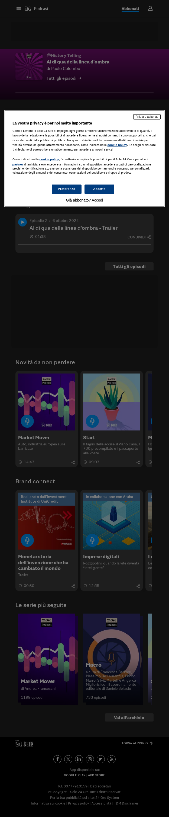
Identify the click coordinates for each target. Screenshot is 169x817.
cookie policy (117, 144)
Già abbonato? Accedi (84, 200)
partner (17, 164)
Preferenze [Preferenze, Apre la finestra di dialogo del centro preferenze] (66, 189)
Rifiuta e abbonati (147, 116)
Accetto (99, 189)
